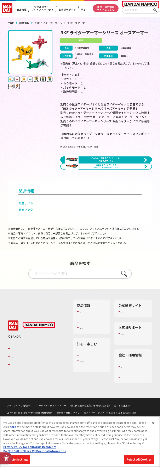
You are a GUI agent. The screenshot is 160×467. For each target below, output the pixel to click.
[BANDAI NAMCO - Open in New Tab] (39, 356)
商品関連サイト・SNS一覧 (90, 356)
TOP (11, 23)
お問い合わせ (129, 408)
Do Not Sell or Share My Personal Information (34, 451)
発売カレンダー (89, 344)
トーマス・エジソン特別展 (92, 387)
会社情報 (126, 392)
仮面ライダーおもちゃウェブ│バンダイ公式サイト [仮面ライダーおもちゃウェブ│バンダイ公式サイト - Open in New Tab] (73, 230)
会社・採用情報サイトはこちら (105, 8)
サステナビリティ (132, 402)
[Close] (153, 423)
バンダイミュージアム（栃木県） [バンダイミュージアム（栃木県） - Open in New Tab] (92, 410)
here (13, 427)
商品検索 (85, 338)
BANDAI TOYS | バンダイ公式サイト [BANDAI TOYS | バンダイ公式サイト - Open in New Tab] (63, 225)
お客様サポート (67, 10)
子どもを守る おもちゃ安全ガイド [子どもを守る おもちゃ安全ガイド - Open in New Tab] (62, 237)
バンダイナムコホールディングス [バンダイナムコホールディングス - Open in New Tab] (36, 387)
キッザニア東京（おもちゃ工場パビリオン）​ (92, 398)
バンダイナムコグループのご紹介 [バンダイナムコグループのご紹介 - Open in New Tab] (36, 379)
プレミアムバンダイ (133, 338)
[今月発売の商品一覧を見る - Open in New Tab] (130, 190)
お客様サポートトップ (133, 362)
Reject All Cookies (139, 459)
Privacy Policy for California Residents (29, 447)
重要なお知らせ (130, 370)
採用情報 (126, 397)
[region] (80, 441)
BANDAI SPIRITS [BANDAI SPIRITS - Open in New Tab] (23, 395)
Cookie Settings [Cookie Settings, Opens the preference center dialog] (17, 459)
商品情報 (24, 23)
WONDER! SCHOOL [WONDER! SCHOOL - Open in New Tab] (91, 380)
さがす (156, 10)
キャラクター (88, 349)
